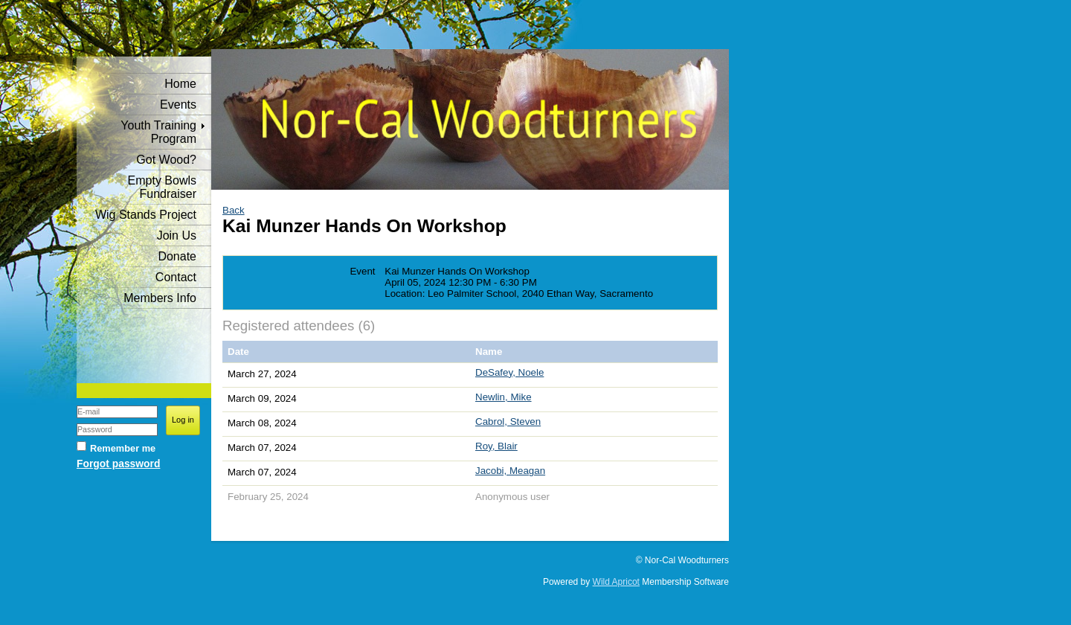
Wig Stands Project (145, 214)
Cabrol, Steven (508, 421)
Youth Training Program (158, 132)
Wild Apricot (616, 582)
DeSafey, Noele (509, 372)
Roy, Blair (496, 446)
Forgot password (118, 463)
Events (178, 104)
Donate (177, 256)
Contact (175, 277)
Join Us (176, 235)
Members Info (159, 298)
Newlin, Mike (503, 397)
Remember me (122, 448)
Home (180, 83)
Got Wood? (166, 159)
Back (233, 210)
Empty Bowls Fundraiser (162, 187)
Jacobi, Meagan (510, 470)
